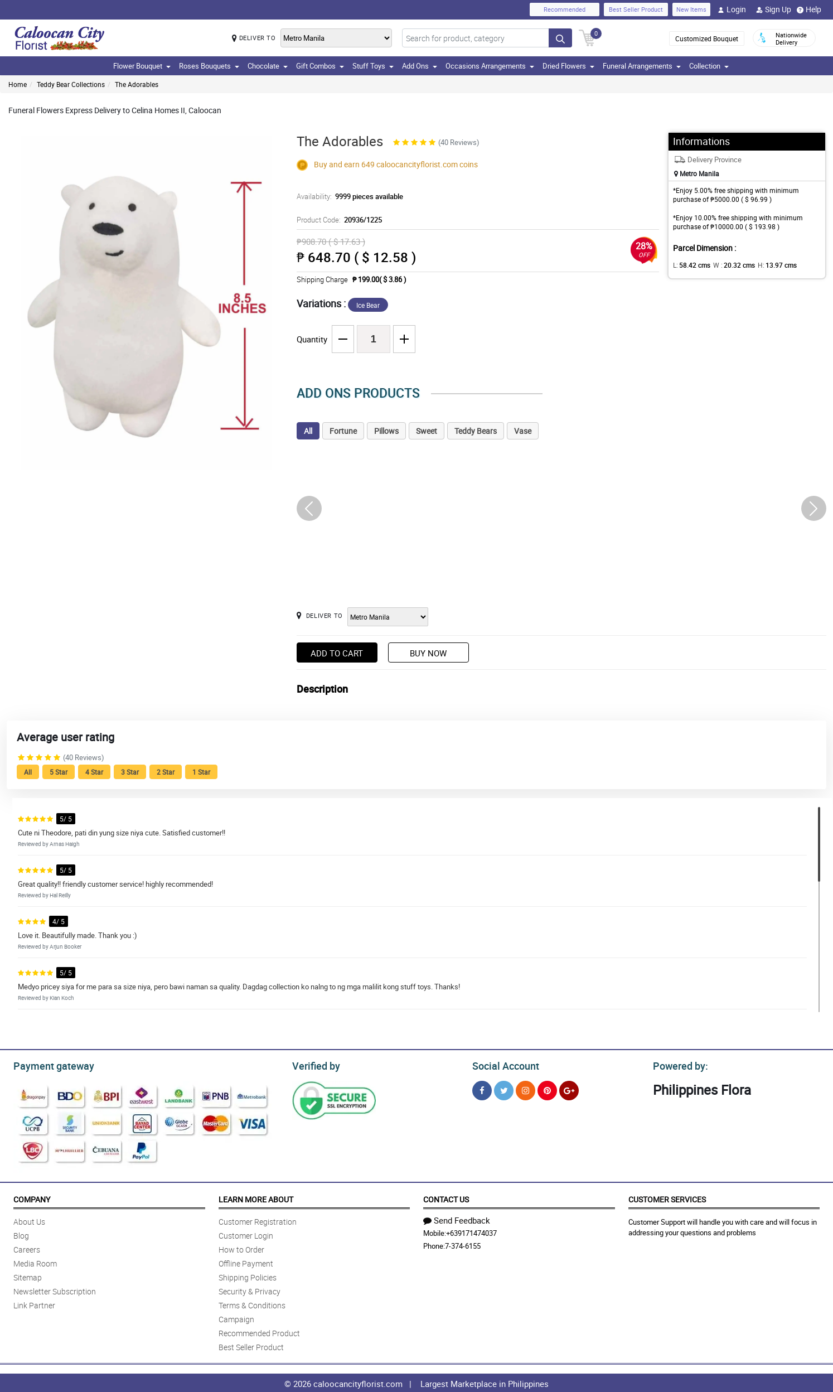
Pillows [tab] (386, 431)
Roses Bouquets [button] (209, 66)
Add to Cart (337, 653)
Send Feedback (456, 1218)
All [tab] (308, 431)
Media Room (35, 1261)
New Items (691, 9)
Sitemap (27, 1275)
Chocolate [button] (268, 66)
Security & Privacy (249, 1289)
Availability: (347, 196)
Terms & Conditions (252, 1303)
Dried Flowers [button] (568, 66)
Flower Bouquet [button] (142, 66)
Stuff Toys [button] (373, 66)
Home (17, 84)
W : (728, 264)
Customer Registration (258, 1220)
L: (689, 264)
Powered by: (678, 1064)
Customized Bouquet (706, 38)
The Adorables (136, 84)
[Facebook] (482, 1089)
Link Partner (34, 1303)
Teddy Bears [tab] (475, 431)
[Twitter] (504, 1089)
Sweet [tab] (426, 431)
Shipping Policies (248, 1275)
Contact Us (446, 1197)
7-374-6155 (463, 1244)
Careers (26, 1248)
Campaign (236, 1317)
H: (768, 264)
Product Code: (338, 220)
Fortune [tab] (343, 431)
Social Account (502, 1064)
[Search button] (560, 37)
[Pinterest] (547, 1089)
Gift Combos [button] (320, 66)
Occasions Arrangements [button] (489, 66)
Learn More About (256, 1197)
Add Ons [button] (419, 66)
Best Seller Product (636, 9)
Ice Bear (368, 305)
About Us (29, 1220)
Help (809, 9)
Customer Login (246, 1234)
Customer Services (667, 1197)
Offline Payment (246, 1261)
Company (31, 1197)
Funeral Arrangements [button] (642, 66)
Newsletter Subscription (54, 1289)
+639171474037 (471, 1231)
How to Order (241, 1248)
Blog (21, 1234)
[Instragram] (525, 1089)
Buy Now (428, 653)
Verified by (314, 1064)
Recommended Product (259, 1331)
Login (732, 9)
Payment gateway (48, 1064)
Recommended (564, 9)
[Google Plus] (569, 1089)
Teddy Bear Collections (71, 84)
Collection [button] (709, 66)
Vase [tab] (522, 431)
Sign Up (773, 9)
